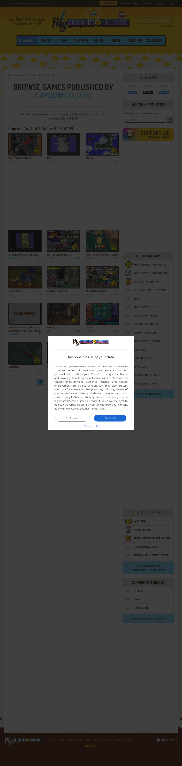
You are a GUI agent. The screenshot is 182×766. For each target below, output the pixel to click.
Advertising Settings (77, 404)
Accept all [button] (110, 418)
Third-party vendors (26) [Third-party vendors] (88, 385)
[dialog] (91, 383)
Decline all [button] (71, 418)
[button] (91, 426)
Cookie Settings (80, 408)
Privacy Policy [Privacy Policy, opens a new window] (99, 408)
